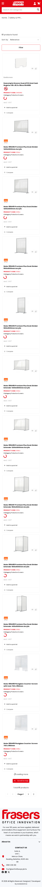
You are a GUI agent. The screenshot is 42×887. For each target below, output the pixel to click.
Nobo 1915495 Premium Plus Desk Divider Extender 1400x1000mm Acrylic (21, 386)
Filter (21, 47)
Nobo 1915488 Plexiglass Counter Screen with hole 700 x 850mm (21, 685)
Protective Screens (17, 95)
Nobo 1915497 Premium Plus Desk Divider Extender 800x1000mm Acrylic (21, 506)
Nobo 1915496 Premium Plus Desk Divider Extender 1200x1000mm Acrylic (21, 446)
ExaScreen (8, 77)
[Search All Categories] (21, 9)
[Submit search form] (38, 10)
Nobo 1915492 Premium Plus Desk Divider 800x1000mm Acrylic (21, 267)
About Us (6, 841)
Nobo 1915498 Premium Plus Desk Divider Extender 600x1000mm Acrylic (21, 565)
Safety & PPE (15, 17)
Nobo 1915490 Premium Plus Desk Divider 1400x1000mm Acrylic (21, 148)
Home (4, 17)
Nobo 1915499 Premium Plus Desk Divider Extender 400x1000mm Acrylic (21, 625)
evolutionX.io (22, 884)
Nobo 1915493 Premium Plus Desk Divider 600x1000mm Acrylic (21, 327)
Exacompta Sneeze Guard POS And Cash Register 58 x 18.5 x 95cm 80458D (21, 84)
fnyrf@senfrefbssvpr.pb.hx (16, 869)
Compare (8, 112)
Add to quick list (10, 107)
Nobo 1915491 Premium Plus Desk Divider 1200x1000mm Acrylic (20, 207)
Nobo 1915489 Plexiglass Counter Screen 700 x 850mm (21, 744)
